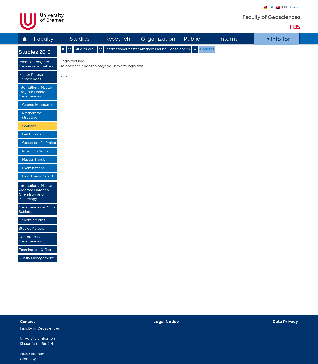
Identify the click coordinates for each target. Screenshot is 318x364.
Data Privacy (285, 322)
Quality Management (36, 258)
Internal (230, 39)
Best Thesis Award (37, 176)
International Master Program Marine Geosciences (35, 92)
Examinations (33, 168)
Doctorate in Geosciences (30, 239)
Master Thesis (33, 160)
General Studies (32, 220)
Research (118, 39)
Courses (29, 126)
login (64, 76)
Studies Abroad (31, 229)
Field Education (35, 134)
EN (284, 7)
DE (271, 7)
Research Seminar (37, 151)
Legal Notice (166, 322)
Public (192, 39)
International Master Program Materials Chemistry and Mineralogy (35, 192)
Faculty (44, 39)
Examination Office (35, 250)
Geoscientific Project (39, 143)
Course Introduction (39, 105)
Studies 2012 (35, 52)
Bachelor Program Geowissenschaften (36, 64)
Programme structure (32, 116)
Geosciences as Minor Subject (37, 210)
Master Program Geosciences (32, 77)
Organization (158, 39)
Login (294, 7)
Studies (80, 39)
